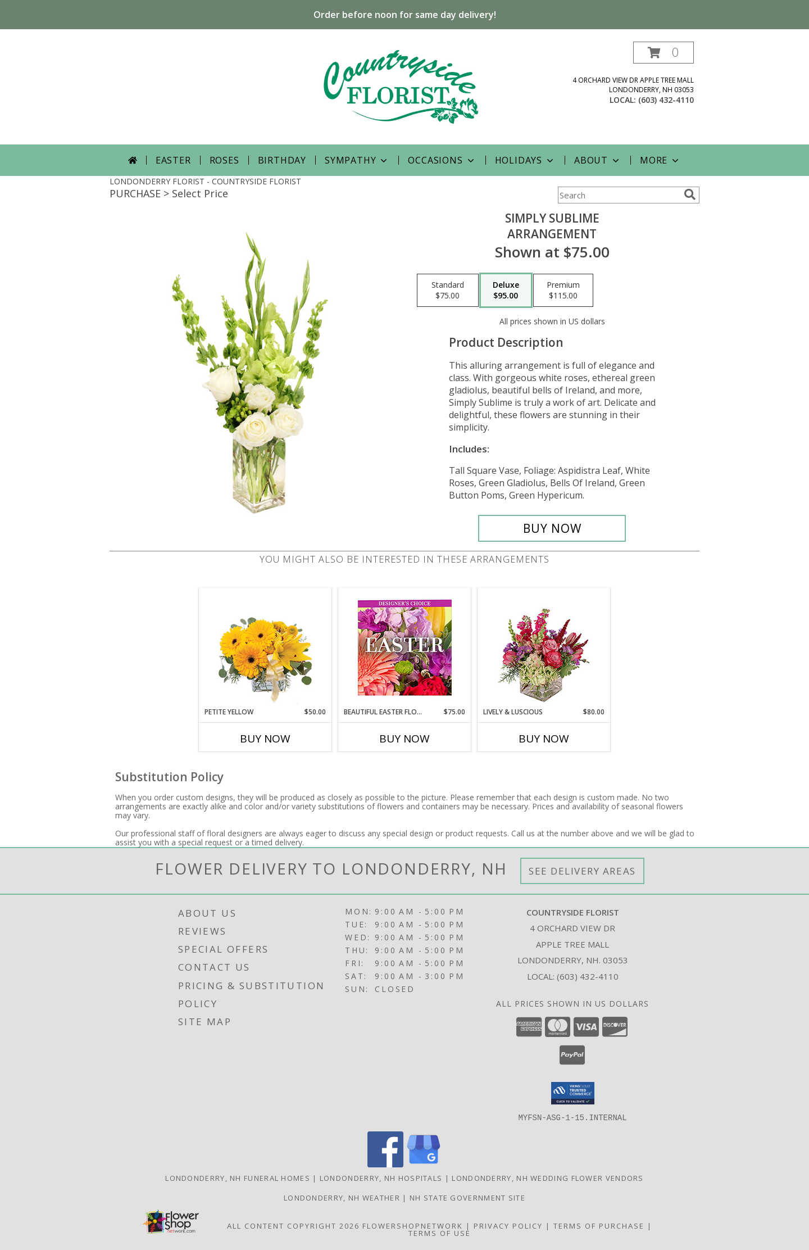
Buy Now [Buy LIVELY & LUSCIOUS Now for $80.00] (544, 738)
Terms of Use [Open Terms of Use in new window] (439, 1233)
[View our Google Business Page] (424, 1163)
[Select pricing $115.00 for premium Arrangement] (563, 290)
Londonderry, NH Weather (342, 1197)
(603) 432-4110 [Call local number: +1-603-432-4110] (666, 99)
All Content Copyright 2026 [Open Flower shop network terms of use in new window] (293, 1225)
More (660, 160)
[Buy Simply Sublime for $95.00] (552, 528)
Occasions (442, 160)
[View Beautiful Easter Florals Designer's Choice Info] (405, 648)
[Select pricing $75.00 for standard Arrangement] (447, 290)
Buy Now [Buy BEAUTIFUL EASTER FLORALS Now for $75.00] (404, 738)
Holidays (525, 160)
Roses (224, 160)
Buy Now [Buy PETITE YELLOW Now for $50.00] (265, 738)
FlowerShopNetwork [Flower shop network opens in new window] (412, 1225)
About (597, 160)
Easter (173, 160)
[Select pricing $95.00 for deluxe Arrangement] (506, 290)
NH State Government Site (467, 1197)
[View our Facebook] (385, 1163)
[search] (690, 194)
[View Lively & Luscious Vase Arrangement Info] (544, 648)
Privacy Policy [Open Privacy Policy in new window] (508, 1225)
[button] (663, 53)
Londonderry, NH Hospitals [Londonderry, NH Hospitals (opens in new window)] (381, 1177)
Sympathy (357, 160)
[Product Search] (618, 195)
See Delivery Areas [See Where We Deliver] (582, 870)
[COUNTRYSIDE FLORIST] (404, 93)
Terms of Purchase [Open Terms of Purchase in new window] (598, 1225)
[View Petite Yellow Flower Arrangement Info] (265, 648)
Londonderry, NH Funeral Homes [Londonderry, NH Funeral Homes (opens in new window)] (237, 1177)
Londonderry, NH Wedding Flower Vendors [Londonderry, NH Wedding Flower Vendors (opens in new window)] (547, 1177)
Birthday (282, 160)
